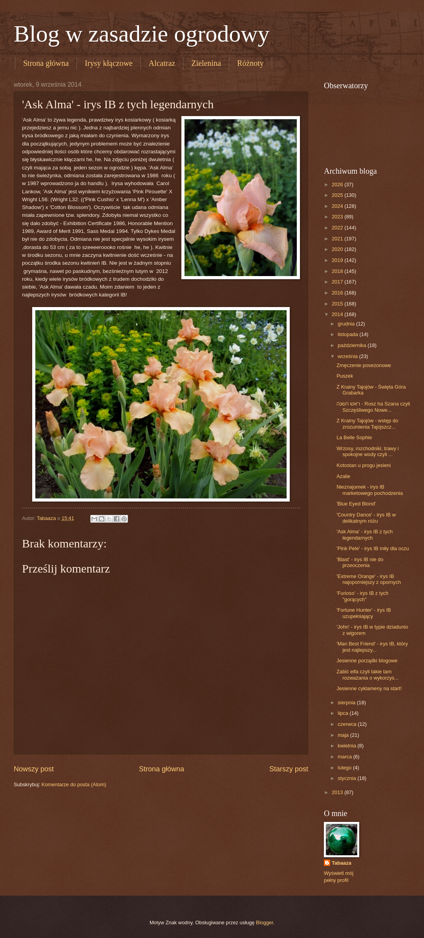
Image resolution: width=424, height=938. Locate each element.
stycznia (347, 778)
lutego (345, 768)
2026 (338, 184)
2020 (338, 249)
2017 (338, 282)
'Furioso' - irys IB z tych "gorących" (362, 596)
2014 (338, 314)
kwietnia (347, 746)
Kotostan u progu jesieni (363, 465)
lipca (343, 713)
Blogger (264, 922)
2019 (338, 260)
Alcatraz (162, 63)
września (348, 356)
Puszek (344, 376)
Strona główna (46, 63)
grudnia (347, 324)
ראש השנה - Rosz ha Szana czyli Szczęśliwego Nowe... (373, 407)
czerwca (348, 724)
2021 (338, 239)
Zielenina (206, 63)
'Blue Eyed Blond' (356, 504)
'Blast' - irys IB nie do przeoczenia (359, 562)
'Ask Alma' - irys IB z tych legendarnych (364, 534)
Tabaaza (341, 863)
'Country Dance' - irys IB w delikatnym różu (366, 518)
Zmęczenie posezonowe (363, 365)
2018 (338, 271)
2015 (338, 304)
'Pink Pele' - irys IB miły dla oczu (372, 548)
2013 (338, 792)
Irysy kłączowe (109, 63)
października (352, 345)
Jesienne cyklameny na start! (369, 688)
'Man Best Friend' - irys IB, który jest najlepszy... (372, 647)
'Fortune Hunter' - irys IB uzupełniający (363, 613)
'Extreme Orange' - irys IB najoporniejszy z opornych (368, 579)
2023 (338, 217)
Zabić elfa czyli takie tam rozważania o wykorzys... (367, 674)
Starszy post (288, 769)
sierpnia (347, 702)
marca (345, 757)
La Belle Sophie (354, 437)
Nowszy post (34, 769)
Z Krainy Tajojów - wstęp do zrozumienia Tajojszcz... (367, 423)
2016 (338, 293)
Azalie (343, 476)
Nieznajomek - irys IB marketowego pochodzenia (369, 490)
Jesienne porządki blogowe (366, 661)
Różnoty (250, 63)
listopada (348, 334)
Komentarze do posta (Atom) (74, 784)
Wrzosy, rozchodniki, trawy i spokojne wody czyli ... (367, 451)
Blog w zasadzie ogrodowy (142, 34)
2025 (338, 195)
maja (344, 735)
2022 (338, 228)
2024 (338, 206)
